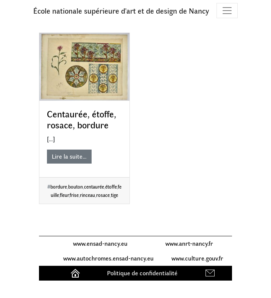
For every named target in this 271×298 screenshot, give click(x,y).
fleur (64, 195)
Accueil (76, 273)
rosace (103, 195)
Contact (211, 273)
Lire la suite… (69, 156)
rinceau (87, 195)
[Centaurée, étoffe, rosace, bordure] (84, 67)
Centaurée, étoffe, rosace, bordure (81, 119)
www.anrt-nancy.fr (189, 243)
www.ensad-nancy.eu (100, 243)
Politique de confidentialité (142, 273)
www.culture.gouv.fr (197, 258)
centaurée (94, 186)
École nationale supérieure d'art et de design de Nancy (121, 10)
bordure (58, 186)
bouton (75, 186)
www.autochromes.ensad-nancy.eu (108, 258)
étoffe (111, 186)
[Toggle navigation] (227, 10)
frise (74, 195)
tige (114, 195)
